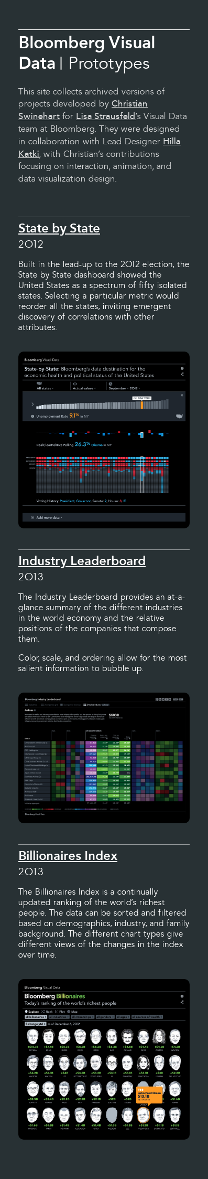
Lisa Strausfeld (106, 116)
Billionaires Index (67, 855)
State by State (59, 228)
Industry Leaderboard (82, 560)
